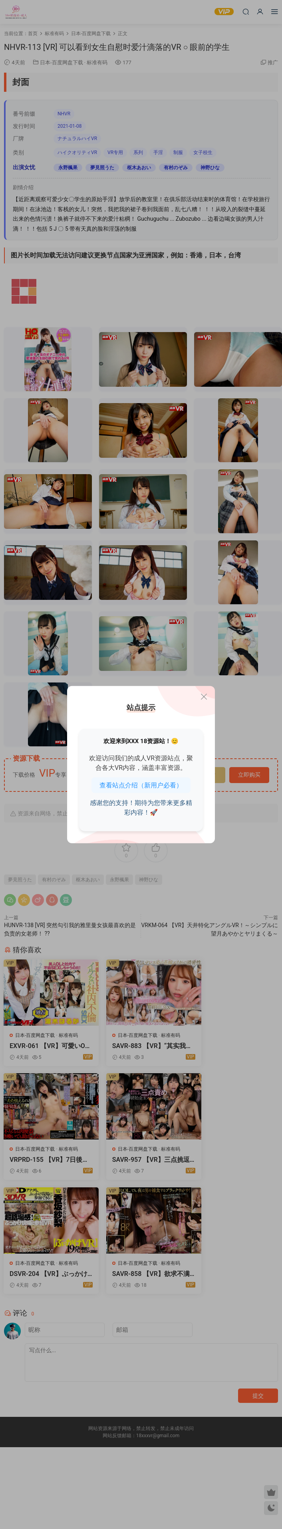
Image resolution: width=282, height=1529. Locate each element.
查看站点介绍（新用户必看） (141, 785)
